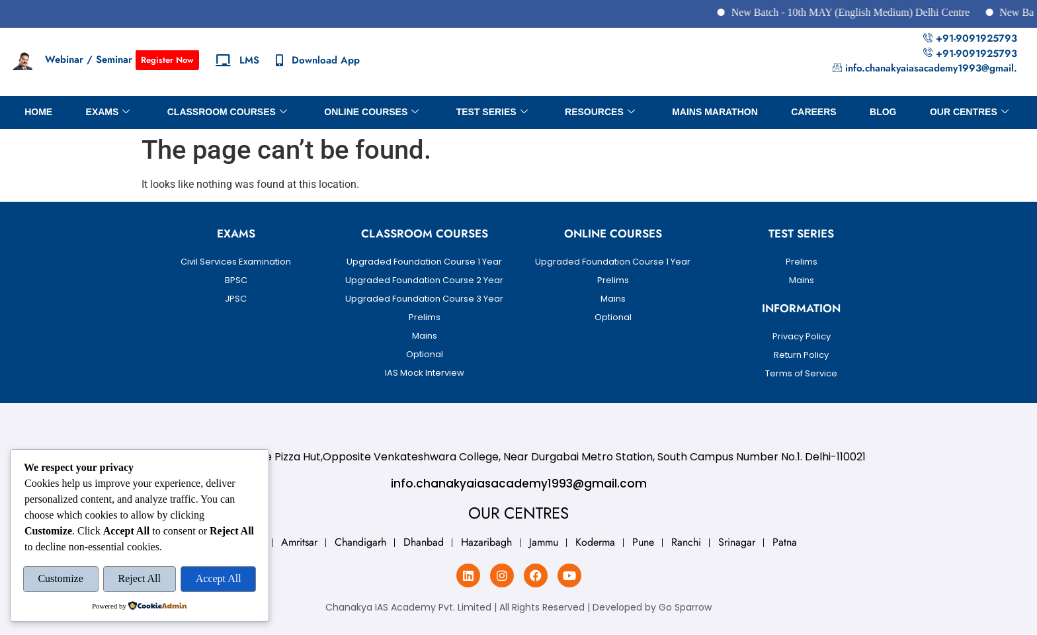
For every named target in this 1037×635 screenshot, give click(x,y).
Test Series (491, 112)
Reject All (139, 579)
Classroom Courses (226, 112)
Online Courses (371, 112)
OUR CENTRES (970, 112)
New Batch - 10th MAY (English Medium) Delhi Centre (873, 12)
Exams (107, 112)
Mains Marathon (716, 111)
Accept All (218, 579)
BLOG (884, 111)
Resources (600, 112)
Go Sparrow (685, 607)
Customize (60, 579)
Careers (814, 111)
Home (37, 111)
